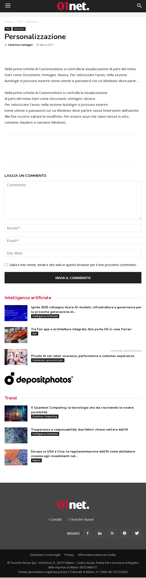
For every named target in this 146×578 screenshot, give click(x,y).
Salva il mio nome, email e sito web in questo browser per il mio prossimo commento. (73, 265)
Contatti (56, 519)
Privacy (69, 555)
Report (36, 460)
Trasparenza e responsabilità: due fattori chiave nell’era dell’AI (79, 429)
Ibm (34, 333)
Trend (11, 398)
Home (9, 22)
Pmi (19, 22)
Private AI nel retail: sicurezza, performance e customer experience (82, 356)
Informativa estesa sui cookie (97, 555)
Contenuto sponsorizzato (47, 360)
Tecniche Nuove (82, 519)
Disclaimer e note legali (45, 555)
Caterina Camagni (20, 44)
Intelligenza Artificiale (45, 316)
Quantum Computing (44, 416)
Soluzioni (32, 22)
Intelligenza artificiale (28, 298)
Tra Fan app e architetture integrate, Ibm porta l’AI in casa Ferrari (81, 329)
